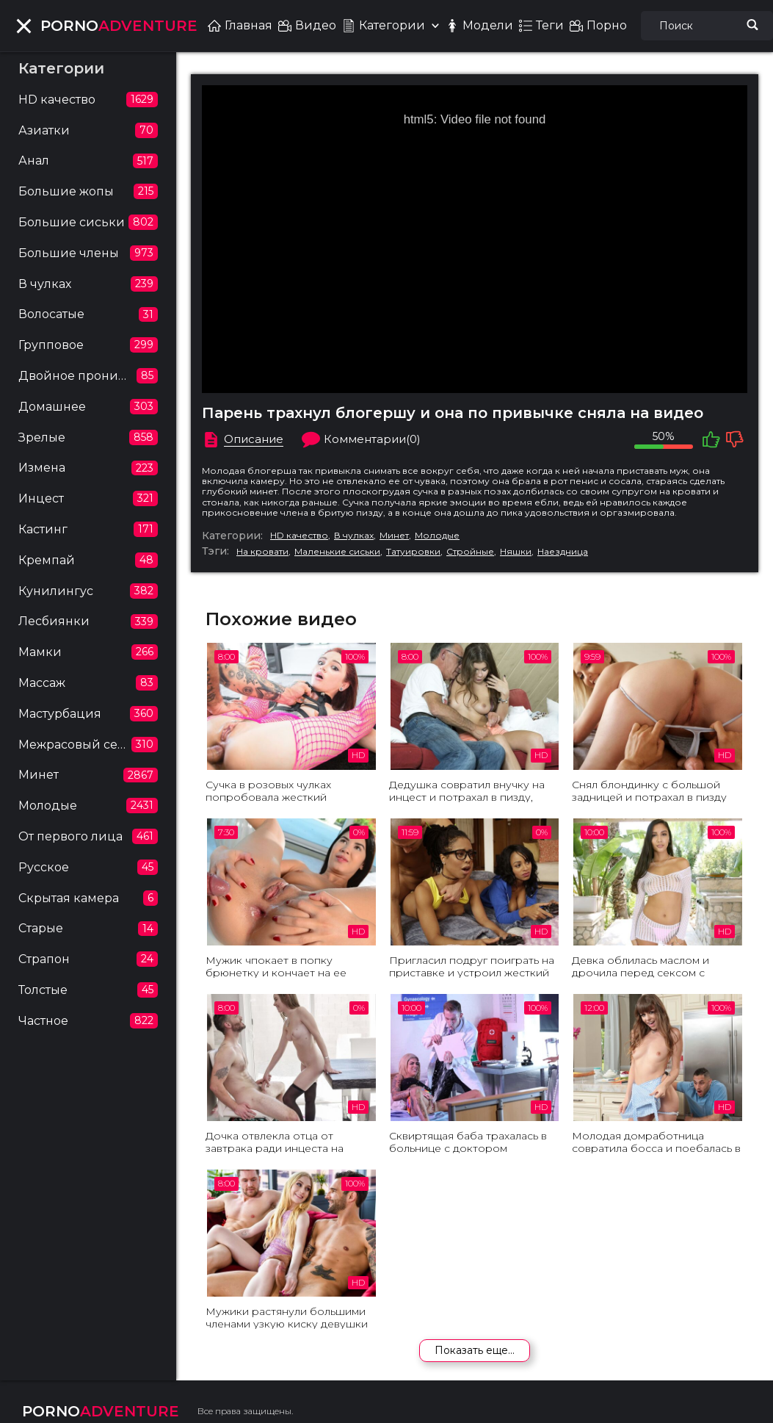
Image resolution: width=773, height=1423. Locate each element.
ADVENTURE (118, 26)
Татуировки (413, 552)
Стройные (470, 552)
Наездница (562, 552)
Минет (394, 535)
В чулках (354, 535)
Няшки (515, 552)
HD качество (299, 535)
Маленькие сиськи (337, 552)
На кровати (262, 552)
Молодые (437, 535)
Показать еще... (475, 1350)
